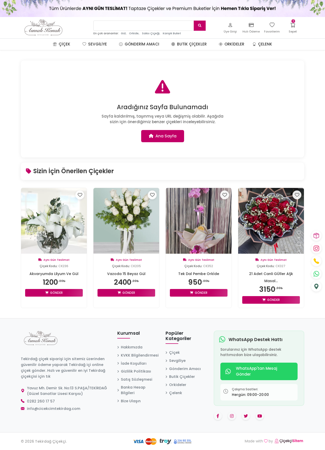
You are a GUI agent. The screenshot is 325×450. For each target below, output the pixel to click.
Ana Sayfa (162, 136)
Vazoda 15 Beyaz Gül (126, 273)
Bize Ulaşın (129, 401)
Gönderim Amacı (139, 44)
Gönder (54, 293)
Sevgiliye (95, 44)
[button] (76, 44)
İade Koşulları (132, 363)
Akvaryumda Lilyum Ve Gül (53, 273)
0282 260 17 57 (41, 401)
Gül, (123, 33)
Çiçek (61, 44)
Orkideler (231, 44)
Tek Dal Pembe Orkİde (198, 273)
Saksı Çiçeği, (151, 33)
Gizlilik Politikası (134, 371)
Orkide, (134, 33)
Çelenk (262, 44)
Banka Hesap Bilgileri (131, 390)
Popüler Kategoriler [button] (178, 336)
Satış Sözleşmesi (134, 379)
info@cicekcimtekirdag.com (53, 408)
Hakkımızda (129, 347)
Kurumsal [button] (128, 333)
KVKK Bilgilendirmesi (138, 355)
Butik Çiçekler (189, 44)
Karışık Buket (172, 33)
